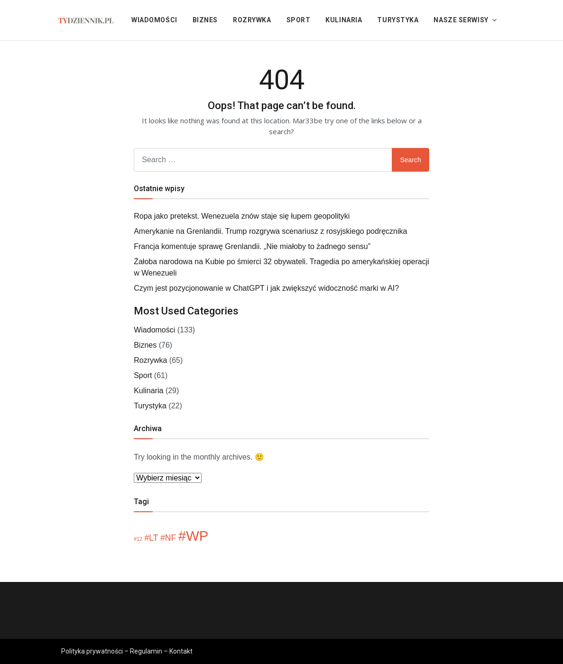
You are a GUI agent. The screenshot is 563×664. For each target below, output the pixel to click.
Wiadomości (154, 20)
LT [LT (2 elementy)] (153, 538)
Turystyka (397, 20)
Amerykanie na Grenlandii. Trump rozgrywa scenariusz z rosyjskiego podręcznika (270, 231)
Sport (298, 20)
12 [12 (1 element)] (139, 539)
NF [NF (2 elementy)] (170, 538)
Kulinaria (343, 20)
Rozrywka (252, 20)
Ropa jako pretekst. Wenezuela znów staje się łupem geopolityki (242, 216)
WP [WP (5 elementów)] (197, 536)
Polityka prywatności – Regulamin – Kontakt (127, 651)
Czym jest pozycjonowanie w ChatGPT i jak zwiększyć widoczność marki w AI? (266, 288)
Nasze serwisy (461, 20)
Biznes (205, 20)
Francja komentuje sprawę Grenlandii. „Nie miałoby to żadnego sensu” (252, 246)
